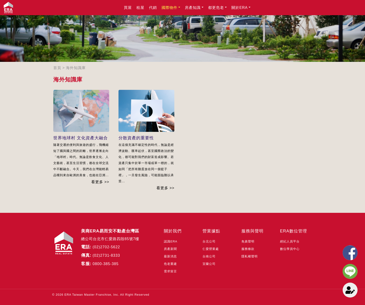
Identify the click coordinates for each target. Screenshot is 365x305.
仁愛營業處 (211, 249)
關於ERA (239, 8)
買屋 (128, 8)
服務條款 (247, 249)
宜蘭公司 (209, 264)
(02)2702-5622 (106, 247)
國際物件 (169, 8)
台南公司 (209, 256)
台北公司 (209, 241)
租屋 (140, 8)
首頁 (57, 68)
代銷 (153, 8)
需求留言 (170, 271)
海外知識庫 (76, 68)
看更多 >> (100, 182)
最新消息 (170, 256)
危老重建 (170, 264)
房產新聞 (170, 249)
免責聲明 (247, 241)
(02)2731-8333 (106, 255)
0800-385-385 (106, 264)
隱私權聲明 (249, 256)
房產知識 (193, 8)
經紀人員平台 (290, 241)
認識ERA (170, 241)
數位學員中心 (290, 249)
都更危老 (216, 8)
